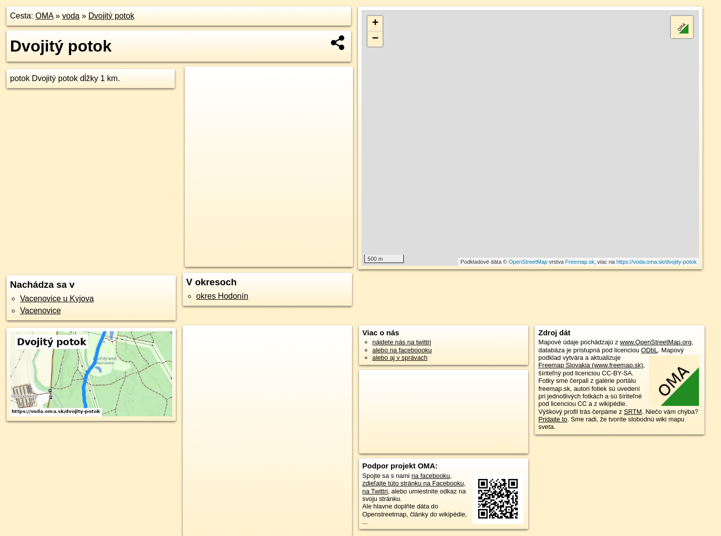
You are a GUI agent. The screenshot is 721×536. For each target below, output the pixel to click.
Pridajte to (552, 419)
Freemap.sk (579, 262)
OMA (45, 16)
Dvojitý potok (112, 16)
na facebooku (431, 475)
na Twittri (375, 491)
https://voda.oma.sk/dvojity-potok (656, 262)
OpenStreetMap (528, 262)
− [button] (375, 39)
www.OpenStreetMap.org (655, 342)
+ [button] (375, 23)
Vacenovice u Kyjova (57, 298)
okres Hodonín (222, 296)
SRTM (633, 411)
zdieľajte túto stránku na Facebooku (413, 483)
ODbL (649, 350)
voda (71, 16)
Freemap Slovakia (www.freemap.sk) (590, 365)
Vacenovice (40, 310)
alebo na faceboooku (402, 350)
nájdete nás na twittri (402, 342)
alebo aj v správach (400, 357)
